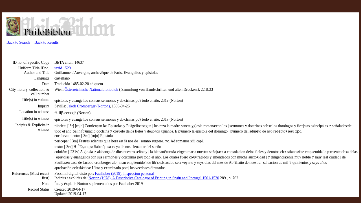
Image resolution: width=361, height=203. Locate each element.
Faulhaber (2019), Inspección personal (124, 173)
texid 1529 (62, 68)
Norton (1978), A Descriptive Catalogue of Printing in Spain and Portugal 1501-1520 (154, 178)
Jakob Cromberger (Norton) (88, 106)
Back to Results (46, 42)
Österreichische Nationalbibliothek (91, 89)
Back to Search (18, 42)
